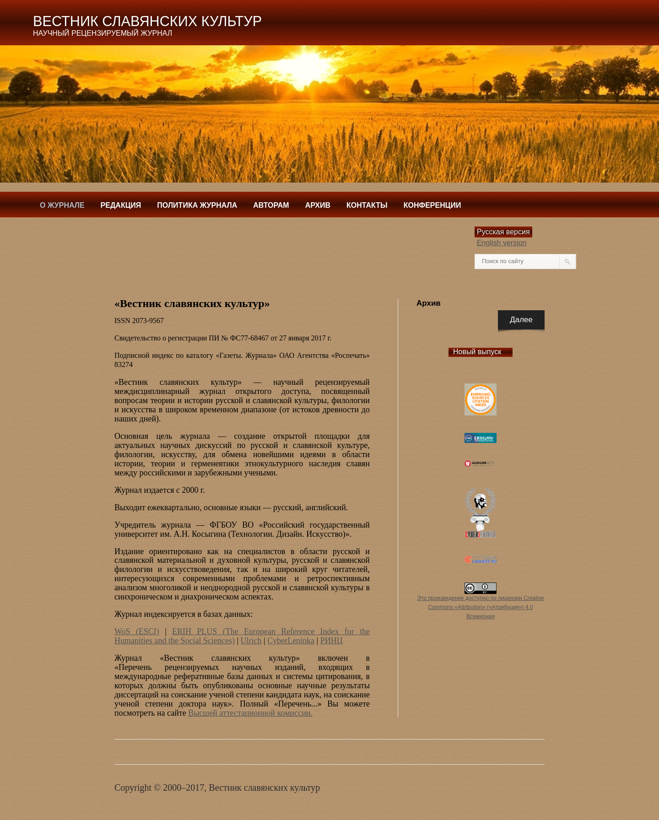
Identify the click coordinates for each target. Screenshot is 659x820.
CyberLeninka (290, 640)
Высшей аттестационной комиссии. (250, 713)
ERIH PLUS (197, 631)
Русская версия (503, 232)
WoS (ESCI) (136, 631)
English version (502, 243)
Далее (521, 319)
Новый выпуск (477, 352)
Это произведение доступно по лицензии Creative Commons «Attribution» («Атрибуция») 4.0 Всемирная (480, 607)
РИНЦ (331, 640)
